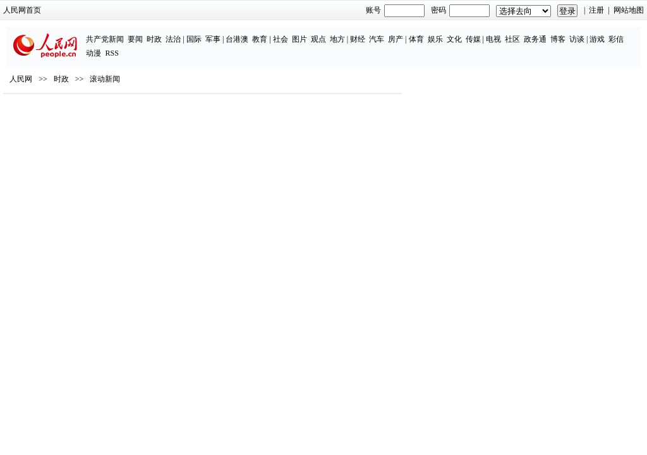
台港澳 (187, 32)
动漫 (585, 32)
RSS (603, 32)
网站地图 (611, 10)
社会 (230, 32)
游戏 (547, 32)
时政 (104, 32)
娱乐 (385, 32)
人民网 (38, 114)
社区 (462, 32)
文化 (404, 32)
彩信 (566, 32)
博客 (508, 32)
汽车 (327, 32)
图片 (249, 32)
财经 (308, 32)
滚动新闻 (122, 114)
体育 (366, 32)
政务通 (485, 32)
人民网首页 (39, 10)
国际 (144, 32)
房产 (346, 32)
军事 (163, 32)
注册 (580, 10)
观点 (268, 32)
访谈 (527, 32)
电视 (443, 32)
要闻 (86, 32)
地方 (287, 32)
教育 (210, 32)
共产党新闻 (56, 32)
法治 (123, 32)
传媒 (423, 32)
